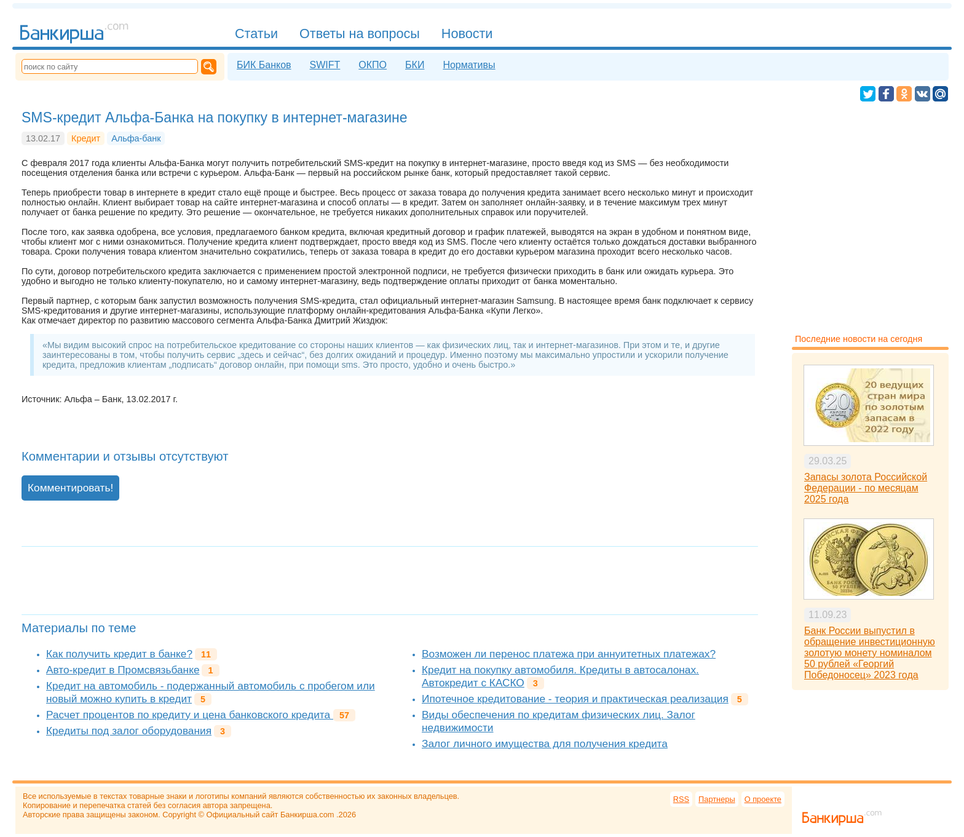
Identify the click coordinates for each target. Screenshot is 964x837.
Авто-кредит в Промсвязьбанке (122, 670)
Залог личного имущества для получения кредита (545, 743)
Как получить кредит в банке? (119, 654)
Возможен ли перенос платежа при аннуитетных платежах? (569, 654)
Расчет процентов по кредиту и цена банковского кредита (189, 714)
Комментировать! (70, 488)
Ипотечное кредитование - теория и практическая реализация (575, 698)
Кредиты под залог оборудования (128, 730)
